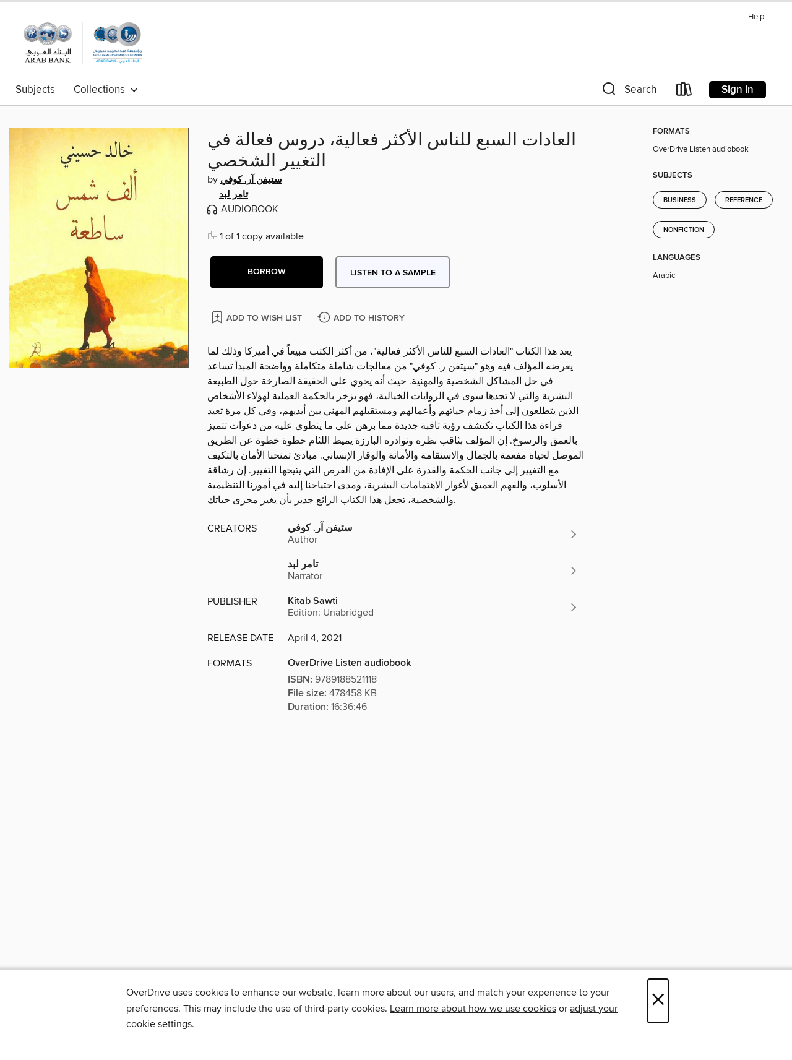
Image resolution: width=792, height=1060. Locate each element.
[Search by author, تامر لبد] (433, 570)
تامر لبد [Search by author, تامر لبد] (233, 194)
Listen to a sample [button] (393, 272)
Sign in (737, 90)
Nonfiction (683, 230)
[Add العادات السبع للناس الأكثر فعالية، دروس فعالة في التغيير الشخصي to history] (362, 318)
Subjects (35, 90)
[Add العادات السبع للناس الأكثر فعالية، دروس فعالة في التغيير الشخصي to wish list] (257, 317)
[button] (628, 92)
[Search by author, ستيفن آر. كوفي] (433, 534)
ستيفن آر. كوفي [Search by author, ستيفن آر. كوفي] (251, 180)
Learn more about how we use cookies (473, 1008)
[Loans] (684, 92)
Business (679, 200)
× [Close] (658, 1001)
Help (756, 17)
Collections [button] (106, 90)
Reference (743, 200)
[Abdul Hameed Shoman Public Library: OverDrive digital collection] (82, 43)
